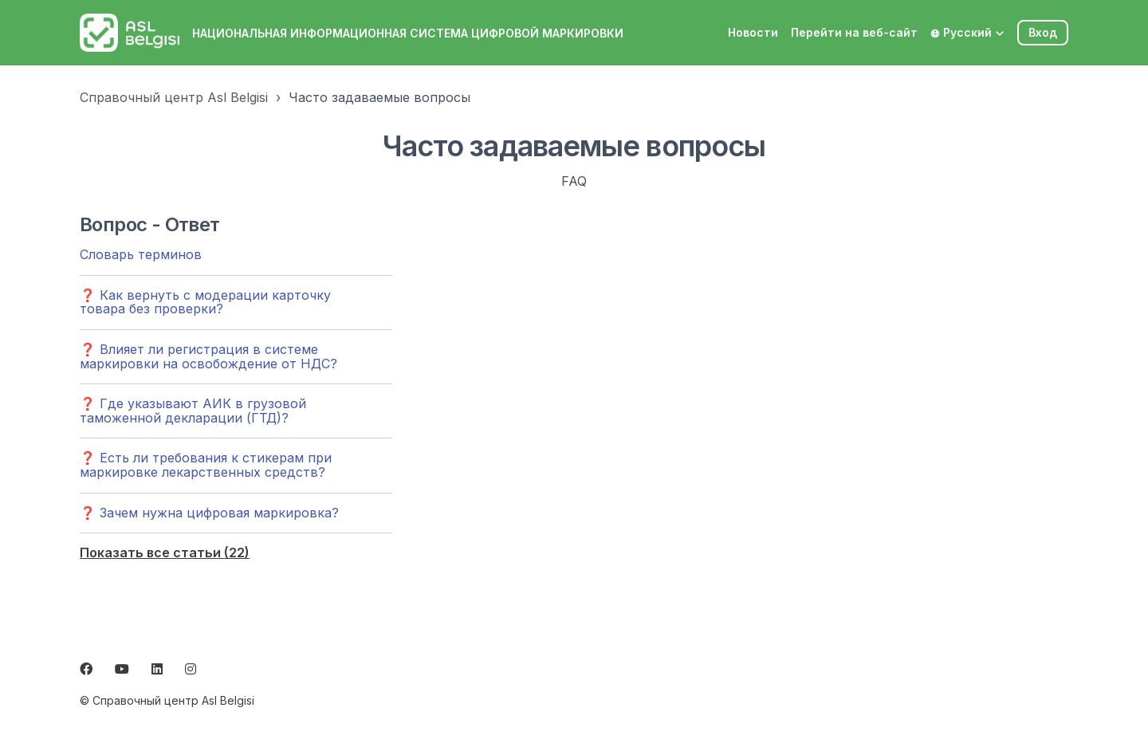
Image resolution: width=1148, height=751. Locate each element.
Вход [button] (1042, 32)
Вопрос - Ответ (150, 224)
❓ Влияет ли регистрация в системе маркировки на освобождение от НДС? (208, 356)
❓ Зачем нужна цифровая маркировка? (209, 513)
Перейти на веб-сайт (854, 32)
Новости (753, 32)
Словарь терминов (141, 254)
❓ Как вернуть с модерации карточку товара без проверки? (205, 302)
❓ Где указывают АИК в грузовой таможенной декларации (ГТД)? (193, 410)
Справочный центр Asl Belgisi (174, 97)
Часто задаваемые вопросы (379, 97)
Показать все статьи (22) (165, 552)
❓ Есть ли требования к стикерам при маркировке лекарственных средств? (206, 465)
